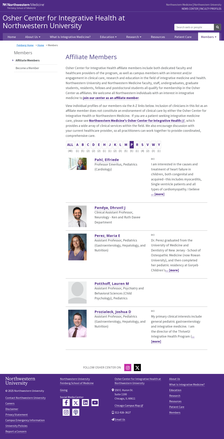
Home (40, 45)
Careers (10, 403)
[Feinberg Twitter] (75, 402)
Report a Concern (15, 431)
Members (174, 412)
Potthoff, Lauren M (111, 283)
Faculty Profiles (210, 8)
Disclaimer (11, 409)
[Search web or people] (194, 27)
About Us (174, 379)
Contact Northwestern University (25, 397)
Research (174, 395)
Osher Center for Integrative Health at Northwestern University (64, 21)
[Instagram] (127, 367)
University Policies (16, 425)
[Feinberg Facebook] (66, 402)
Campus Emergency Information (25, 420)
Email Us (120, 419)
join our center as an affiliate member (111, 98)
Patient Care (182, 37)
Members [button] (207, 37)
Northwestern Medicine (179, 4)
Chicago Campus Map (127, 405)
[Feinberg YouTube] (95, 402)
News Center (190, 8)
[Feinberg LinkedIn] (85, 402)
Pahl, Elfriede (106, 159)
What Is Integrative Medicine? (70, 37)
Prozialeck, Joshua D (112, 311)
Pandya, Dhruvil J (109, 207)
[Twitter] (137, 367)
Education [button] (107, 37)
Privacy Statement (16, 414)
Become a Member (27, 68)
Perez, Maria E (107, 235)
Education (175, 390)
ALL (70, 144)
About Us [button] (31, 37)
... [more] (157, 194)
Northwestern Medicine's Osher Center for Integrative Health (135, 120)
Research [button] (132, 37)
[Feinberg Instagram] (66, 412)
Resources (158, 37)
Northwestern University (207, 4)
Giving (64, 390)
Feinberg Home (25, 45)
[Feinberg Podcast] (75, 412)
